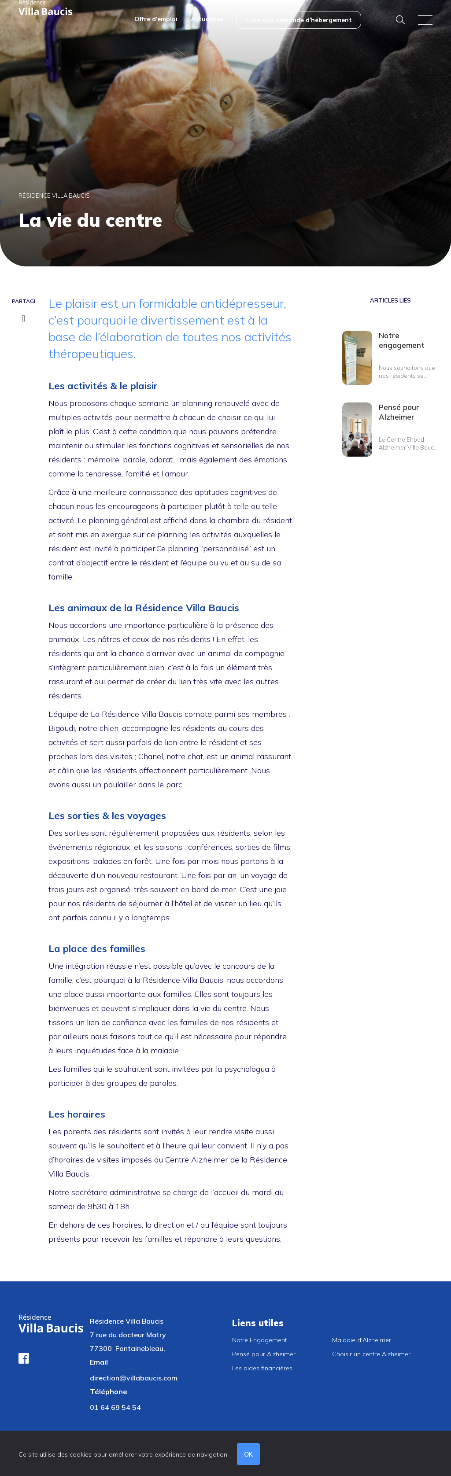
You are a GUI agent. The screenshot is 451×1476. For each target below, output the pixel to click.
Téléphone (108, 1391)
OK (249, 1454)
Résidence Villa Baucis (54, 195)
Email (99, 1362)
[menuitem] (155, 20)
